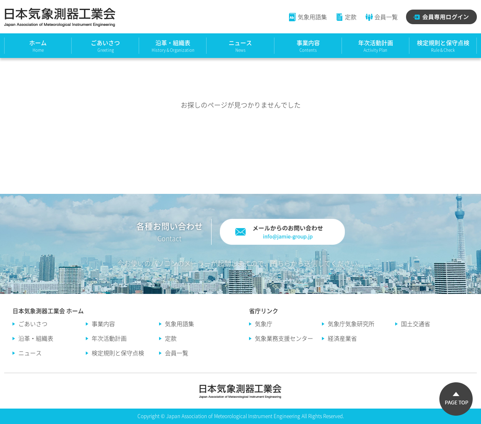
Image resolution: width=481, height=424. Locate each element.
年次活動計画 (375, 42)
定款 (345, 17)
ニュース (240, 42)
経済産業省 (342, 338)
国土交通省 (415, 323)
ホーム (38, 42)
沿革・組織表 (172, 42)
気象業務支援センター (284, 338)
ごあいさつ (105, 42)
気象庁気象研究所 (351, 323)
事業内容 (308, 42)
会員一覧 (381, 17)
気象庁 (263, 323)
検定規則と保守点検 (443, 42)
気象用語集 (307, 17)
